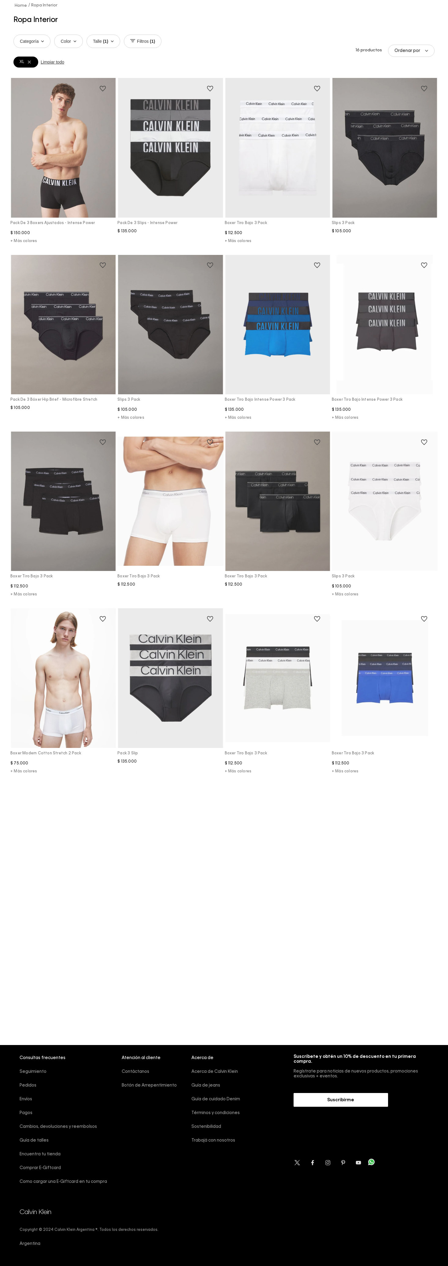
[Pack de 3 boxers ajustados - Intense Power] (63, 165)
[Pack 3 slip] (170, 696)
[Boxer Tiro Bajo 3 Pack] (278, 165)
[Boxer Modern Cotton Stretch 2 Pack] (63, 696)
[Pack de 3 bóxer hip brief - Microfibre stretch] (63, 342)
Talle (103, 41)
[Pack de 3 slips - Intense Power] (170, 165)
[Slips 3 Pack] (385, 165)
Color (68, 41)
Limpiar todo (52, 62)
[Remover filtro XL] (29, 62)
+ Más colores (23, 241)
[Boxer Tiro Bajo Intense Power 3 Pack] (278, 342)
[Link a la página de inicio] (21, 5)
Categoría (32, 41)
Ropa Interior (44, 5)
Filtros (142, 41)
